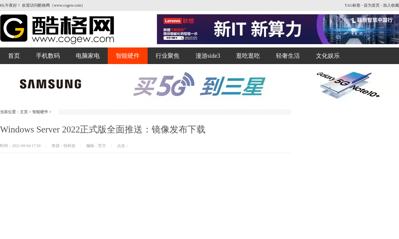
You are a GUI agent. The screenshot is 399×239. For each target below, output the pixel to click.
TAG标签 (352, 5)
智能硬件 (128, 55)
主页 (24, 112)
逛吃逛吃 (248, 55)
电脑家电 (88, 55)
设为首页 (372, 5)
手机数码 (48, 55)
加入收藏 (391, 5)
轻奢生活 (288, 55)
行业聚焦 (168, 55)
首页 (14, 55)
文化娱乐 (328, 55)
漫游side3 (208, 55)
